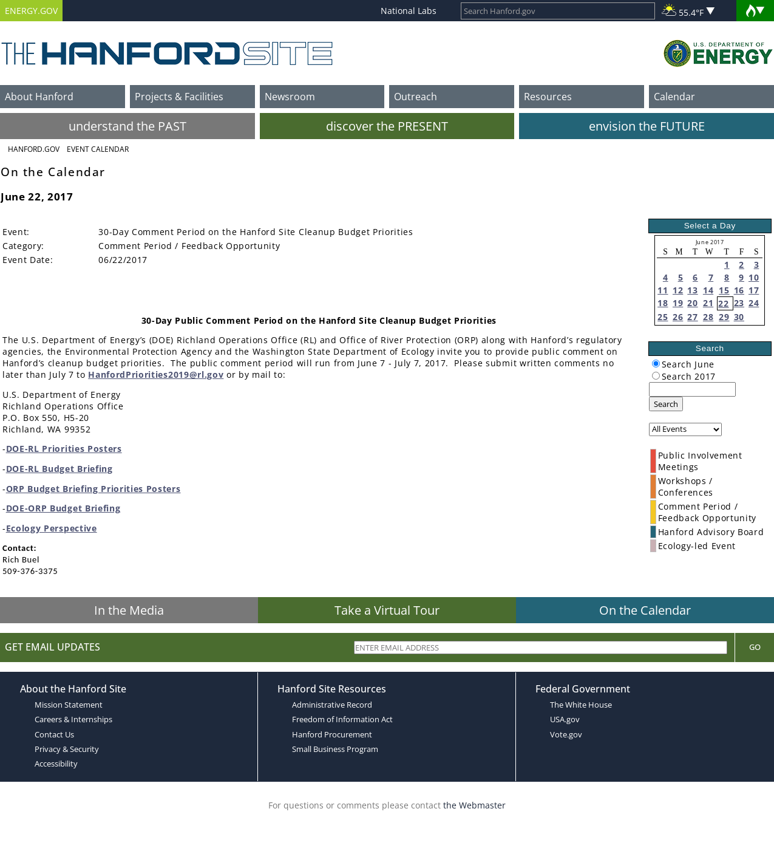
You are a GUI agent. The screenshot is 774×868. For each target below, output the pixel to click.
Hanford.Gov (33, 149)
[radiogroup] (656, 363)
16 (739, 290)
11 (662, 290)
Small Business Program (335, 748)
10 (754, 277)
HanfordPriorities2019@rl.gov (155, 374)
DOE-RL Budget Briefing (59, 468)
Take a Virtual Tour (387, 610)
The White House (581, 704)
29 (724, 317)
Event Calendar (98, 149)
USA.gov (565, 719)
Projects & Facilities (179, 96)
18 (662, 303)
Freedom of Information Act (342, 719)
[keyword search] (692, 389)
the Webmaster (474, 805)
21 (708, 303)
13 (692, 290)
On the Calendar (645, 610)
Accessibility (56, 763)
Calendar (674, 96)
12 (678, 290)
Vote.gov (566, 734)
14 (708, 290)
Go (755, 646)
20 (692, 303)
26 (678, 317)
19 (678, 303)
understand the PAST (127, 126)
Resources (548, 96)
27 (692, 317)
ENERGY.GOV (31, 10)
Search (666, 403)
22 (723, 303)
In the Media (129, 610)
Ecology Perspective (51, 528)
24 (754, 303)
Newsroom (290, 96)
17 (754, 290)
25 (662, 317)
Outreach (415, 96)
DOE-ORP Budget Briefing (63, 508)
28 (708, 317)
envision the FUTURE (647, 126)
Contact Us (54, 734)
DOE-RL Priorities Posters (64, 448)
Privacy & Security (67, 748)
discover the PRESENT (387, 126)
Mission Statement (69, 704)
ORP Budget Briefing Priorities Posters (93, 488)
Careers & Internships (73, 719)
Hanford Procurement (332, 734)
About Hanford (39, 96)
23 (739, 303)
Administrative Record (332, 704)
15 (724, 290)
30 (739, 317)
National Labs (408, 10)
